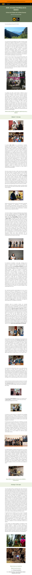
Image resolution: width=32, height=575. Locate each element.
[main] (16, 11)
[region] (16, 1)
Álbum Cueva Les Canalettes (16, 566)
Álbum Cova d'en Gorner (16, 568)
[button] (1, 4)
